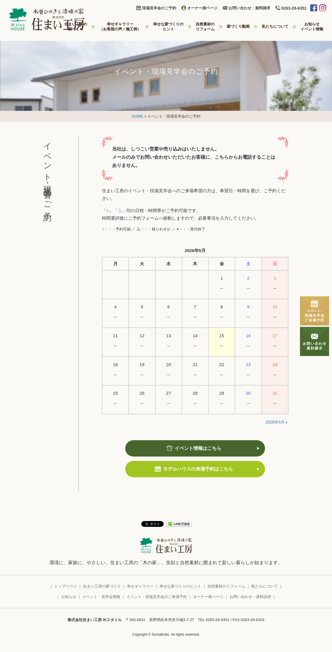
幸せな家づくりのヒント (180, 586)
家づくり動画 (238, 26)
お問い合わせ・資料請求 (249, 8)
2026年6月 (275, 422)
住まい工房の (75, 27)
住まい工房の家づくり (102, 586)
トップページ (65, 586)
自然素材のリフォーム (226, 586)
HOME (137, 116)
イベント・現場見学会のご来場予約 (156, 597)
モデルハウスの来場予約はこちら (198, 468)
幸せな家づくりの (168, 27)
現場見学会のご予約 (159, 8)
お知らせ (312, 27)
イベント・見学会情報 (101, 597)
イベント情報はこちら (198, 448)
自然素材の (205, 27)
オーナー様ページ (202, 8)
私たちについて (275, 26)
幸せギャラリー (120, 27)
